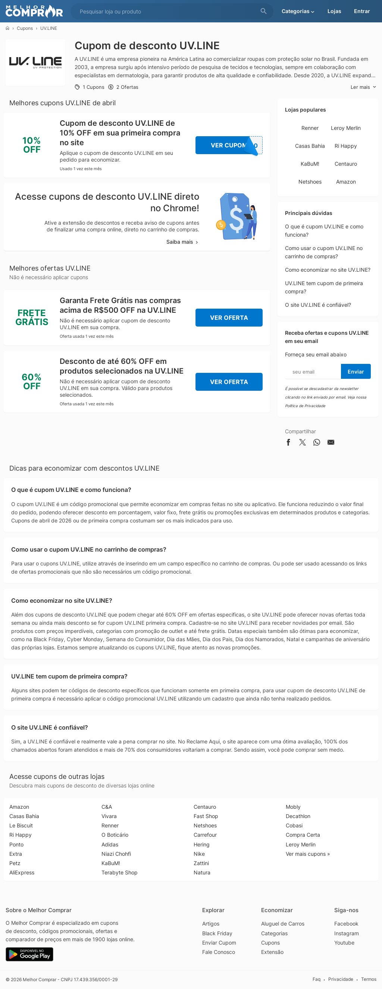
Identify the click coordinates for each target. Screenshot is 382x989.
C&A (106, 807)
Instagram (346, 933)
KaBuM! (310, 163)
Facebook (346, 923)
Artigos (210, 923)
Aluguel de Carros (282, 923)
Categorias (274, 933)
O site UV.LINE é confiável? (318, 305)
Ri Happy (346, 146)
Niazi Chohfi (116, 854)
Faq (316, 979)
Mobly (293, 807)
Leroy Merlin (346, 128)
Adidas (109, 844)
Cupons (25, 28)
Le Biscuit (21, 825)
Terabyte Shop (119, 872)
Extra (15, 854)
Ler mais (363, 87)
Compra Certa (303, 835)
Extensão (272, 952)
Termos (368, 979)
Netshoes (310, 181)
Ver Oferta (229, 317)
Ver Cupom (237, 145)
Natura (202, 872)
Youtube (344, 942)
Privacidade (340, 979)
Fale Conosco (218, 952)
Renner (310, 128)
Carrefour (205, 835)
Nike (199, 854)
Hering (202, 844)
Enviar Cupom (219, 942)
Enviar (356, 371)
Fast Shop (206, 816)
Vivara (109, 816)
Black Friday (217, 933)
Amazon (346, 181)
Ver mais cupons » (308, 854)
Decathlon (298, 816)
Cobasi (294, 825)
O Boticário (114, 835)
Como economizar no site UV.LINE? (327, 269)
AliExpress (21, 872)
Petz (15, 863)
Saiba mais (182, 241)
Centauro (346, 163)
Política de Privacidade (305, 405)
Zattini (201, 863)
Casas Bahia (310, 146)
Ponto (16, 844)
